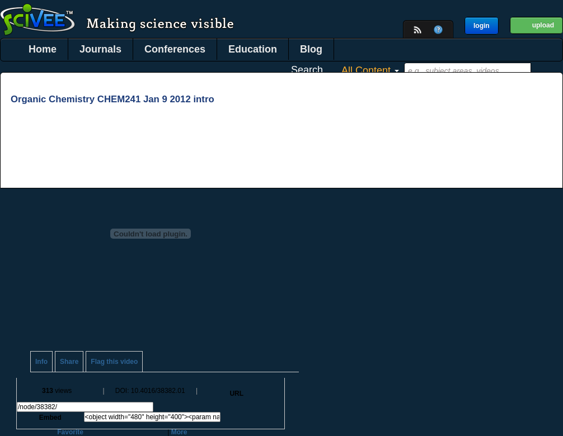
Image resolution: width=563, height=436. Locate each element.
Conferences (174, 49)
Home (43, 49)
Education (252, 49)
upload (543, 25)
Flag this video (114, 362)
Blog (311, 49)
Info (41, 362)
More (179, 432)
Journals (100, 49)
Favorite (70, 432)
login (481, 26)
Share (69, 362)
